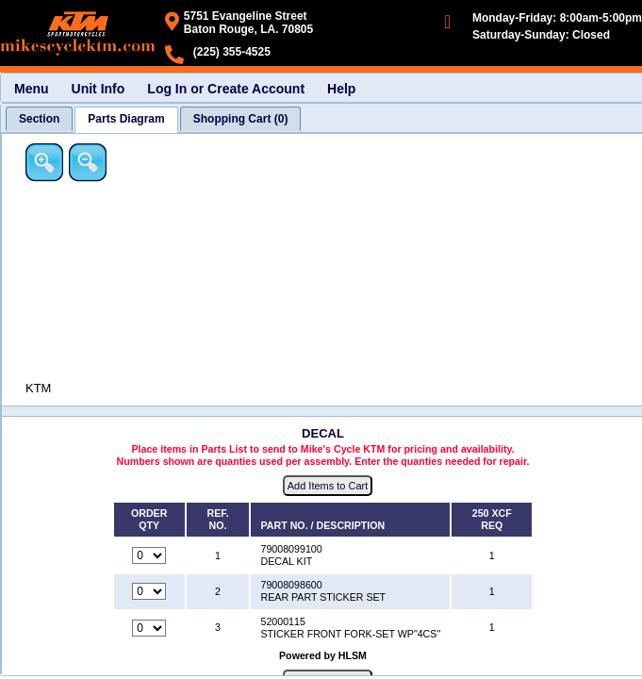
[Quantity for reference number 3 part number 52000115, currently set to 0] (149, 628)
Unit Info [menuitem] (98, 88)
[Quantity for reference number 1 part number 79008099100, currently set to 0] (149, 555)
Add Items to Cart (328, 485)
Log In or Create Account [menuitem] (226, 88)
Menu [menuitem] (31, 88)
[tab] (39, 119)
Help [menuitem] (341, 88)
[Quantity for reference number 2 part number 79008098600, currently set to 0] (149, 591)
